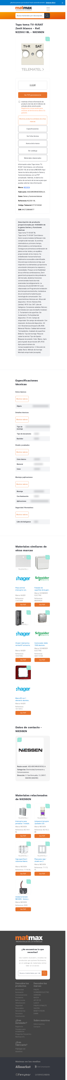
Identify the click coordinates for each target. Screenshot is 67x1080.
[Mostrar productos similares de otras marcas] (32, 120)
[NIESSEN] (30, 750)
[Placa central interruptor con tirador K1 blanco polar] (23, 581)
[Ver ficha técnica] (32, 136)
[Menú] (48, 9)
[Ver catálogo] (32, 151)
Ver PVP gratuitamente (32, 95)
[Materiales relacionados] (32, 158)
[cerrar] (62, 2)
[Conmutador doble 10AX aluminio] (42, 636)
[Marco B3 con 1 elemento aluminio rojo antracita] (23, 690)
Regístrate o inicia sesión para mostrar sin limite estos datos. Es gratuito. (33, 110)
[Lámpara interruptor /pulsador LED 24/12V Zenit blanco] (42, 821)
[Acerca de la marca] (32, 143)
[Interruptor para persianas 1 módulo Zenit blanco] (23, 821)
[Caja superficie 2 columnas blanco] (23, 858)
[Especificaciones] (32, 129)
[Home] (23, 8)
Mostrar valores (22, 399)
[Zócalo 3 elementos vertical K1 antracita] (23, 636)
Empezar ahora (50, 2)
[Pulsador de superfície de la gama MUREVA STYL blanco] (42, 581)
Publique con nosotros (20, 1050)
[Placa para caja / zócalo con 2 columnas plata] (42, 858)
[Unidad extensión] (23, 895)
